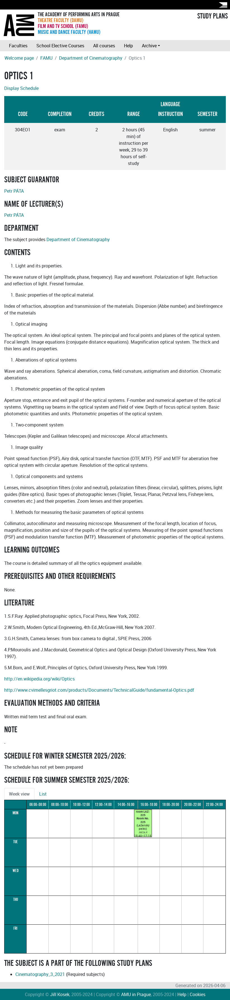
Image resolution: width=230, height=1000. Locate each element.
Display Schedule (21, 88)
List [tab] (43, 794)
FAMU (46, 58)
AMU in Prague (136, 994)
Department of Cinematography (90, 58)
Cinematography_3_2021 (40, 974)
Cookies (197, 994)
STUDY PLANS (212, 16)
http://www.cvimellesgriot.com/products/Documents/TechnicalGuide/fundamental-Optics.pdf (99, 690)
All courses (104, 46)
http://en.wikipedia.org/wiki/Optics (39, 679)
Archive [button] (149, 46)
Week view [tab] (19, 794)
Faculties (18, 46)
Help (128, 46)
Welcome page (19, 58)
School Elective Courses (60, 46)
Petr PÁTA (14, 191)
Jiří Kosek (59, 994)
